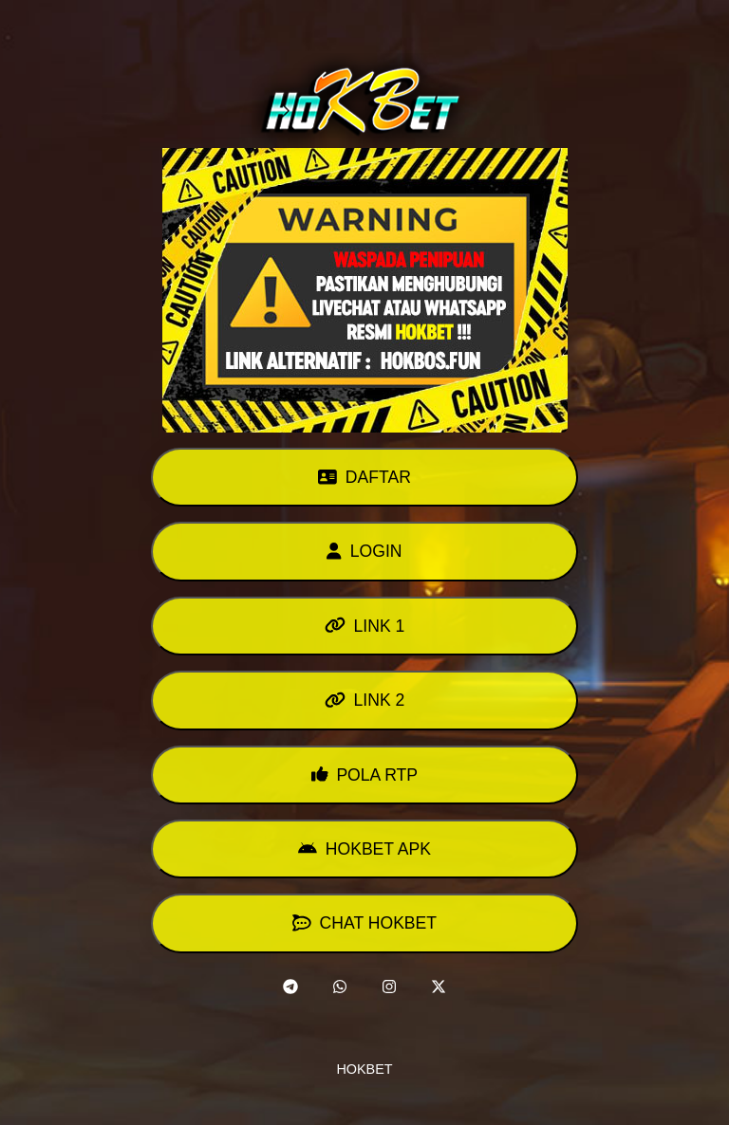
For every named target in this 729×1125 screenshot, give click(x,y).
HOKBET (364, 1069)
